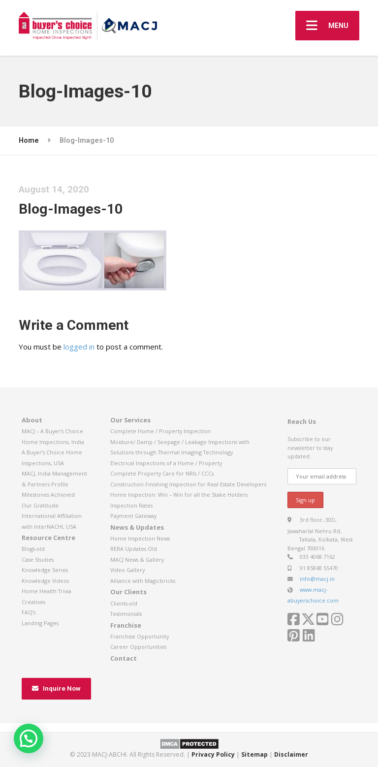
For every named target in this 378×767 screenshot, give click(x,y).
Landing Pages (40, 623)
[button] (28, 738)
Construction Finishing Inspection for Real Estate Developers (188, 484)
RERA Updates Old (133, 548)
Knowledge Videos (45, 580)
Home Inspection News (140, 538)
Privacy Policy (213, 754)
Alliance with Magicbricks (142, 580)
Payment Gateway (133, 515)
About (32, 419)
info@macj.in (317, 578)
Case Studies (38, 559)
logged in (78, 347)
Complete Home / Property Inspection (160, 431)
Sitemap (254, 754)
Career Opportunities (138, 646)
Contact (123, 658)
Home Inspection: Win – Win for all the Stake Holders (179, 494)
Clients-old (123, 603)
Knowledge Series (45, 570)
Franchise (125, 625)
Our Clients (128, 591)
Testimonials (126, 613)
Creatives (33, 602)
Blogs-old (33, 548)
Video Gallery (127, 570)
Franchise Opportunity (139, 636)
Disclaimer (291, 754)
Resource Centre (48, 537)
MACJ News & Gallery (137, 559)
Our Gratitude (40, 505)
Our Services (130, 419)
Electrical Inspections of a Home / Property (166, 463)
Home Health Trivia (46, 591)
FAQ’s (28, 612)
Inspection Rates (131, 505)
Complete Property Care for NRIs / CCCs (162, 473)
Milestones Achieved (48, 494)
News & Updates (137, 527)
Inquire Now (56, 688)
